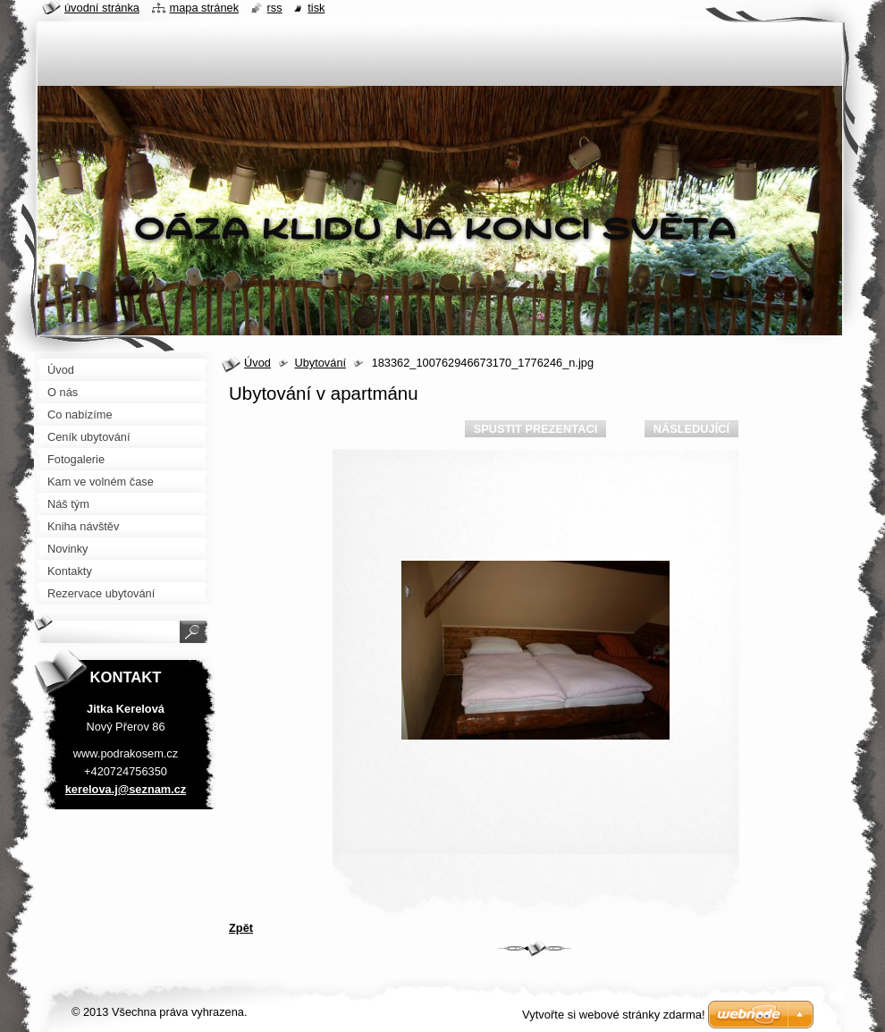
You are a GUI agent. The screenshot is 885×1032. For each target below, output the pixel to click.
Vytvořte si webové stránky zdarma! (613, 1014)
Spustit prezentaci (535, 429)
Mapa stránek (205, 7)
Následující (691, 429)
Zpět (241, 928)
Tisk (316, 7)
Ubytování (320, 362)
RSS (274, 7)
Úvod (257, 362)
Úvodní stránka (101, 7)
